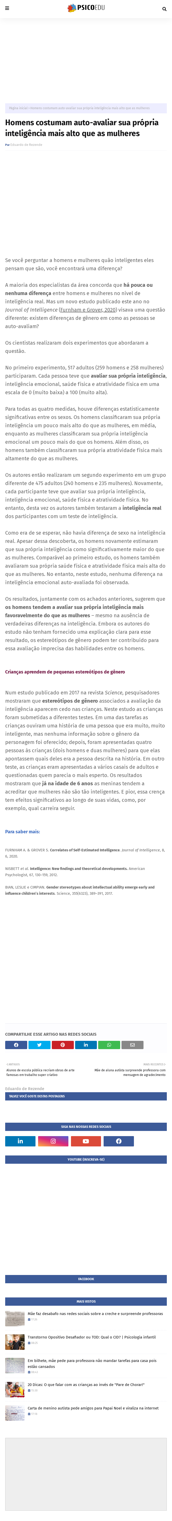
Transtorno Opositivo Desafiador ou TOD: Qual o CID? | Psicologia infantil (92, 1337)
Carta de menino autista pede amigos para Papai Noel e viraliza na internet (93, 1408)
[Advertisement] (86, 57)
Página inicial (18, 108)
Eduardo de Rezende (26, 145)
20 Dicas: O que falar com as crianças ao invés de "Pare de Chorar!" (86, 1384)
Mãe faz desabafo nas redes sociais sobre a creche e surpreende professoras (95, 1313)
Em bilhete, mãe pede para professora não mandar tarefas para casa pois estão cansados (92, 1363)
